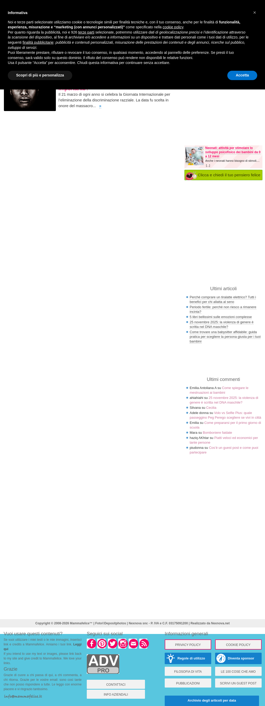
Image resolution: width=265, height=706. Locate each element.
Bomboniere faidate (217, 433)
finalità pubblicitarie (38, 42)
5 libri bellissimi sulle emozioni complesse (221, 317)
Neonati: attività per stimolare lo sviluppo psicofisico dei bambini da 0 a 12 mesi (233, 152)
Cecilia (211, 408)
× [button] (254, 12)
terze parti (86, 32)
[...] (208, 165)
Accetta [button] (242, 75)
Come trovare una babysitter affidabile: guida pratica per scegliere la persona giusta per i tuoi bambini (225, 336)
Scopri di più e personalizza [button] (40, 75)
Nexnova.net (220, 623)
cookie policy (173, 27)
